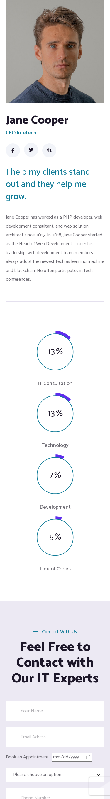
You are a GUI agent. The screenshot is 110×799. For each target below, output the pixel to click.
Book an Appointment (27, 757)
